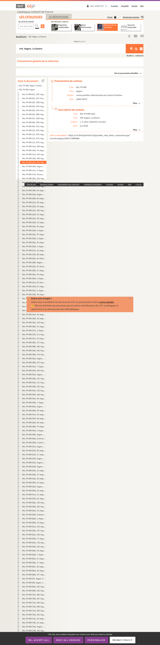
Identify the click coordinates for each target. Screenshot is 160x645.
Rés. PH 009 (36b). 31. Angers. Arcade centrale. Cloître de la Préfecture (34, 326)
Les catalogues (30, 17)
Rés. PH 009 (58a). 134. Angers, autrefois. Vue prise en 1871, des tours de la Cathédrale (34, 502)
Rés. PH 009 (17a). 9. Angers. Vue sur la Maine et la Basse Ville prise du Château (34, 170)
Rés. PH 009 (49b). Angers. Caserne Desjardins (34, 434)
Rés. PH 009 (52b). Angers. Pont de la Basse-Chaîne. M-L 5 (34, 458)
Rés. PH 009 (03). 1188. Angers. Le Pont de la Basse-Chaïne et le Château (34, 102)
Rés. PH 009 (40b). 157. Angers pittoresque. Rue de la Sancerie (34, 362)
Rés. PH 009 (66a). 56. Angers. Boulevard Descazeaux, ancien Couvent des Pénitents (34, 570)
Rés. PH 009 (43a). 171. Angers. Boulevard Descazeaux (34, 382)
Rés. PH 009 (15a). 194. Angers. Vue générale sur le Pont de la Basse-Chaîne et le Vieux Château (34, 154)
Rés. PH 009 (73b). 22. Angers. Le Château (34, 622)
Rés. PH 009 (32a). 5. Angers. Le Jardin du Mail (34, 290)
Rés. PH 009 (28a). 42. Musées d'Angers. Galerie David (34, 258)
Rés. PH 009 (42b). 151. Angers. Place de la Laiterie (34, 378)
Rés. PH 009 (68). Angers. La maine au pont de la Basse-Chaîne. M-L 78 (34, 582)
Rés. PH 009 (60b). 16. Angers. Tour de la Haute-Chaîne (34, 522)
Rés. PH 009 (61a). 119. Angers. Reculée (34, 526)
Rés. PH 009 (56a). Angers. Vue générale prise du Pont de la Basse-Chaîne (34, 486)
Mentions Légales (46, 184)
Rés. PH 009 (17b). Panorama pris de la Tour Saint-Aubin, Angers (34, 174)
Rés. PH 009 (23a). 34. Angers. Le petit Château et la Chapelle (34, 218)
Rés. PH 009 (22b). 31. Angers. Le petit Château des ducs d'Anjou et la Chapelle (34, 214)
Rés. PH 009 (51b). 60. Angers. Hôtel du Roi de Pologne (34, 450)
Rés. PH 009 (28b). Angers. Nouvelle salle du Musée (34, 262)
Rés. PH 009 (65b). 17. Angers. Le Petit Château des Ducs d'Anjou (34, 562)
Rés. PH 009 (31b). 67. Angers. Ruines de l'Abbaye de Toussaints (34, 286)
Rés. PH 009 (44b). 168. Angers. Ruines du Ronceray (34, 394)
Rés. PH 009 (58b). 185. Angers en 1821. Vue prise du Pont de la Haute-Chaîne (34, 506)
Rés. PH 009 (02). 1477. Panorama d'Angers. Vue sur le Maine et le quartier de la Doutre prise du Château (34, 98)
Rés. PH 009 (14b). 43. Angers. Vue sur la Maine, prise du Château (34, 150)
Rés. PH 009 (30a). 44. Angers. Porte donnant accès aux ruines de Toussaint (34, 274)
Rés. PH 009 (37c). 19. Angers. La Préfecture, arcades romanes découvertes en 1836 (34, 338)
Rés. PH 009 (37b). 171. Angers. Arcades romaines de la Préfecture (34, 334)
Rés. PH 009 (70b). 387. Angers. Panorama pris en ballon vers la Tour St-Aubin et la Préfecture (34, 598)
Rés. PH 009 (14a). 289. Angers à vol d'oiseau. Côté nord (34, 146)
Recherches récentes (133, 17)
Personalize (96, 640)
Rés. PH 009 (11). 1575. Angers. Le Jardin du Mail (34, 134)
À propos (114, 6)
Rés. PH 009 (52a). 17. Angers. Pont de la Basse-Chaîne (34, 454)
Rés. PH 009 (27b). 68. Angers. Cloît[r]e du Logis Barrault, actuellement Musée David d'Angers (34, 254)
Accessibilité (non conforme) (68, 184)
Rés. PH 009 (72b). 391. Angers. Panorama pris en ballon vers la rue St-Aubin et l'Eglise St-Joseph (34, 614)
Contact (134, 6)
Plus (135, 103)
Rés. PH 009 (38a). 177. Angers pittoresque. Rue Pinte (34, 342)
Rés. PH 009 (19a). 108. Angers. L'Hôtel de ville (34, 186)
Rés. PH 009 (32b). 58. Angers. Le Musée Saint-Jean (34, 294)
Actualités (125, 6)
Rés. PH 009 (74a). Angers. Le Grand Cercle (34, 626)
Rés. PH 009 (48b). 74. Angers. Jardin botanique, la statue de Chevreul (34, 426)
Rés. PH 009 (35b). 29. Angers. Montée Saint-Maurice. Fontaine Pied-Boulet (34, 318)
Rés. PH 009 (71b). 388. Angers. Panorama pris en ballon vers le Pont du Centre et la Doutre (34, 606)
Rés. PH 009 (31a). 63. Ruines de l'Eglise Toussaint (34, 282)
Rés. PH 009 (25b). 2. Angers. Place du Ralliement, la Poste (34, 238)
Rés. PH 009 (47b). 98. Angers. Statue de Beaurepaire (34, 418)
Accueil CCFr (21, 36)
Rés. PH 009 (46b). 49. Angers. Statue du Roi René (34, 410)
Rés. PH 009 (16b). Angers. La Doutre (34, 166)
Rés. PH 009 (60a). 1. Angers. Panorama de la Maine (34, 518)
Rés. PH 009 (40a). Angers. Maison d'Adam (34, 358)
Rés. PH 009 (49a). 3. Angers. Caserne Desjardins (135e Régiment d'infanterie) (34, 430)
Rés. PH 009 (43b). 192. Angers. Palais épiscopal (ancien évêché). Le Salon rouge (34, 386)
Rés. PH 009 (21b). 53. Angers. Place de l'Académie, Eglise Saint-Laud (34, 206)
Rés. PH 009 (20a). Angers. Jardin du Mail (34, 194)
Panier (111, 17)
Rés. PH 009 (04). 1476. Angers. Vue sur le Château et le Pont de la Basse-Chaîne (34, 106)
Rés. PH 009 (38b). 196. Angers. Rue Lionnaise (34, 346)
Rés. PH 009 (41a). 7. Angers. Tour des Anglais (34, 366)
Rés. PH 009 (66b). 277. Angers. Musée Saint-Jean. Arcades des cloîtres (34, 574)
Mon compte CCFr (99, 6)
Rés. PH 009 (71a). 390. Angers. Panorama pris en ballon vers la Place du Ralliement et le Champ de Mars (34, 602)
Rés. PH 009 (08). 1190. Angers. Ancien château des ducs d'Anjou (34, 122)
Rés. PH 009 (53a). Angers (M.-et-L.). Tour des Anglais (34, 462)
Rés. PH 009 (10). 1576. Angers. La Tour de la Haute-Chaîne (34, 130)
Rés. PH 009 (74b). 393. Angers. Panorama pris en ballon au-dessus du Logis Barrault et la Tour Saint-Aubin (34, 630)
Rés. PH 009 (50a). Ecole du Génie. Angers (34, 438)
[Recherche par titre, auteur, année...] (26, 26)
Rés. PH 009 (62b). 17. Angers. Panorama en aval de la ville (34, 538)
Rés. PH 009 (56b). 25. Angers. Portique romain (34, 490)
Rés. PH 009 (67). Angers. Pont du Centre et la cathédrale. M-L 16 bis (34, 578)
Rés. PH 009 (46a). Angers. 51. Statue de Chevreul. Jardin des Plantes (34, 406)
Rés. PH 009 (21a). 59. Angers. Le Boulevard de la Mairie (34, 202)
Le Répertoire (58, 17)
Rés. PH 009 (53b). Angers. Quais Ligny (34, 466)
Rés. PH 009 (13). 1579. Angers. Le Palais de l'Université (34, 142)
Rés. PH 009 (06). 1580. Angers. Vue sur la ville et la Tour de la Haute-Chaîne (34, 114)
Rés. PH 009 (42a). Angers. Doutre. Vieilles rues (34, 374)
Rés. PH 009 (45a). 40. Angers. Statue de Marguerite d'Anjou (34, 398)
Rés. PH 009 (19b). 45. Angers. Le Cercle (34, 190)
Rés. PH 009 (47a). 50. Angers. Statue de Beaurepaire (34, 414)
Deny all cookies (68, 640)
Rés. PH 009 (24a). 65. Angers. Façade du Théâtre (34, 226)
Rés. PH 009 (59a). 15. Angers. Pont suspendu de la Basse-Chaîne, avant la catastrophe (34, 510)
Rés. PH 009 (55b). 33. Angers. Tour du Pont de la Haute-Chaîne (34, 482)
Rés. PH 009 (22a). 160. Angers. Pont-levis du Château (34, 210)
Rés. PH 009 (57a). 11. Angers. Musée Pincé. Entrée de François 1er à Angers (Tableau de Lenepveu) (34, 494)
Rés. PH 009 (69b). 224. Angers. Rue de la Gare (34, 590)
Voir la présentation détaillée (126, 73)
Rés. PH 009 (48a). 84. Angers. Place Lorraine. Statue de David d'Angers (34, 422)
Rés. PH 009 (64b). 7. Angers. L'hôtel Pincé (34, 554)
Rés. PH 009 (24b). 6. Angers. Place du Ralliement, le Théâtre (34, 230)
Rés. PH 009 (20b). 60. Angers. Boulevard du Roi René (34, 198)
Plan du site (31, 184)
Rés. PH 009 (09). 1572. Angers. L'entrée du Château (34, 126)
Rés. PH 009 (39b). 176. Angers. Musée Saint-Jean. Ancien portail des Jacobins (34, 354)
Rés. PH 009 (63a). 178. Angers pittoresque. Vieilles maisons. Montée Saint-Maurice (34, 542)
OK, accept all (38, 640)
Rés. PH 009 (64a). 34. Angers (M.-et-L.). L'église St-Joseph (34, 550)
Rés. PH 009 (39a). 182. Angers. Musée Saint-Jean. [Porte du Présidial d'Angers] (34, 350)
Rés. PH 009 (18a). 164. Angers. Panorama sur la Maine (34, 178)
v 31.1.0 (138, 184)
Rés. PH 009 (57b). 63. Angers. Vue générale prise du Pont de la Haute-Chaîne (34, 498)
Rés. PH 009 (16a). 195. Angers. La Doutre (34, 162)
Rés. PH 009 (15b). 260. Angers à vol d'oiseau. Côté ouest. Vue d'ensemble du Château (34, 158)
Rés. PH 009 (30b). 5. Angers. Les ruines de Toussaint (34, 278)
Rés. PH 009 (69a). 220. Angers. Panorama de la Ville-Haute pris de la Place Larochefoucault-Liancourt (34, 586)
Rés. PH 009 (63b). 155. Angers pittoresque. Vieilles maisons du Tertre (34, 546)
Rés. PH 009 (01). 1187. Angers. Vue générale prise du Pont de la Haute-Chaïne (34, 94)
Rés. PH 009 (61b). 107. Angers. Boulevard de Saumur (34, 530)
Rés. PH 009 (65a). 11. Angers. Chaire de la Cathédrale (34, 558)
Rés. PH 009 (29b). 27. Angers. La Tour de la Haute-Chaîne (34, 270)
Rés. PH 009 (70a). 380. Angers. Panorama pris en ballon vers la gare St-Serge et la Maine (34, 594)
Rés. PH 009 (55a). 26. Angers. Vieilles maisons (34, 478)
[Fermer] (126, 298)
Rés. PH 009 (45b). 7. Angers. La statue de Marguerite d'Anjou (34, 402)
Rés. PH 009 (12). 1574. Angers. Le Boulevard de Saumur (34, 138)
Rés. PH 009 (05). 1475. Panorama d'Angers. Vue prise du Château (34, 110)
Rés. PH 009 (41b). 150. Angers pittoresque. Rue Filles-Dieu (34, 370)
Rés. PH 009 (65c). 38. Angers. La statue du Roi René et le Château (34, 566)
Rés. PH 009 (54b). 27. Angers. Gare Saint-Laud (34, 474)
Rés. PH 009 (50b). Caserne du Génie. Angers (34, 442)
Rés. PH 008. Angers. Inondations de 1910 (31, 85)
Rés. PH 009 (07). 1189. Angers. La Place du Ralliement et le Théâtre (34, 118)
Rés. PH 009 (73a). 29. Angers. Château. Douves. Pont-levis (34, 618)
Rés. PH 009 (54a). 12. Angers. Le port (34, 470)
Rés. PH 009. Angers (27, 89)
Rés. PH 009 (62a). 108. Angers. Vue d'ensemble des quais (34, 534)
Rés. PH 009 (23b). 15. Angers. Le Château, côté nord (34, 222)
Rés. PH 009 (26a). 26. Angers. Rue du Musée (34, 242)
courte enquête (106, 302)
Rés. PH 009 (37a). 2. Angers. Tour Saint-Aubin (34, 330)
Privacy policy (123, 640)
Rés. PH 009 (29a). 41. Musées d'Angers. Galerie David (34, 266)
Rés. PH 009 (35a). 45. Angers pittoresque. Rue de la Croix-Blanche (34, 314)
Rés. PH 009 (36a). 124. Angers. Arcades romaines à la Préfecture (34, 322)
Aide (141, 6)
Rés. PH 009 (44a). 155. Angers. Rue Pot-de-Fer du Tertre (34, 390)
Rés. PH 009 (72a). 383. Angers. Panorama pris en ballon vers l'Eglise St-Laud (34, 610)
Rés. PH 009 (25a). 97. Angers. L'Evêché (34, 234)
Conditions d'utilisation (93, 184)
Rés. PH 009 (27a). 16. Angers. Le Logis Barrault (34, 250)
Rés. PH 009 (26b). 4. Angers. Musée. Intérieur (34, 246)
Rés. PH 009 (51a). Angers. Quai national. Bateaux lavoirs (34, 446)
